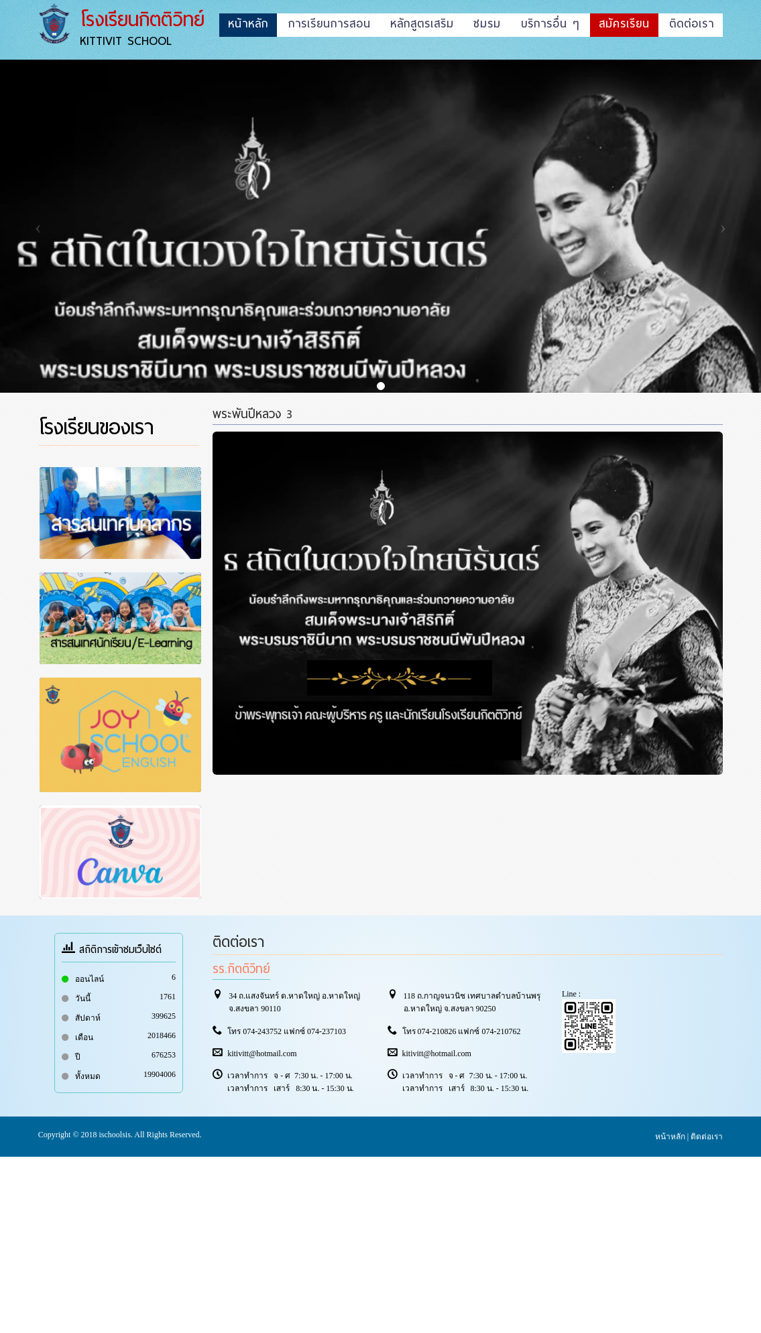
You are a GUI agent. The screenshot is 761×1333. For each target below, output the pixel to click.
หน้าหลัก (670, 1136)
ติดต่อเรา (707, 1136)
